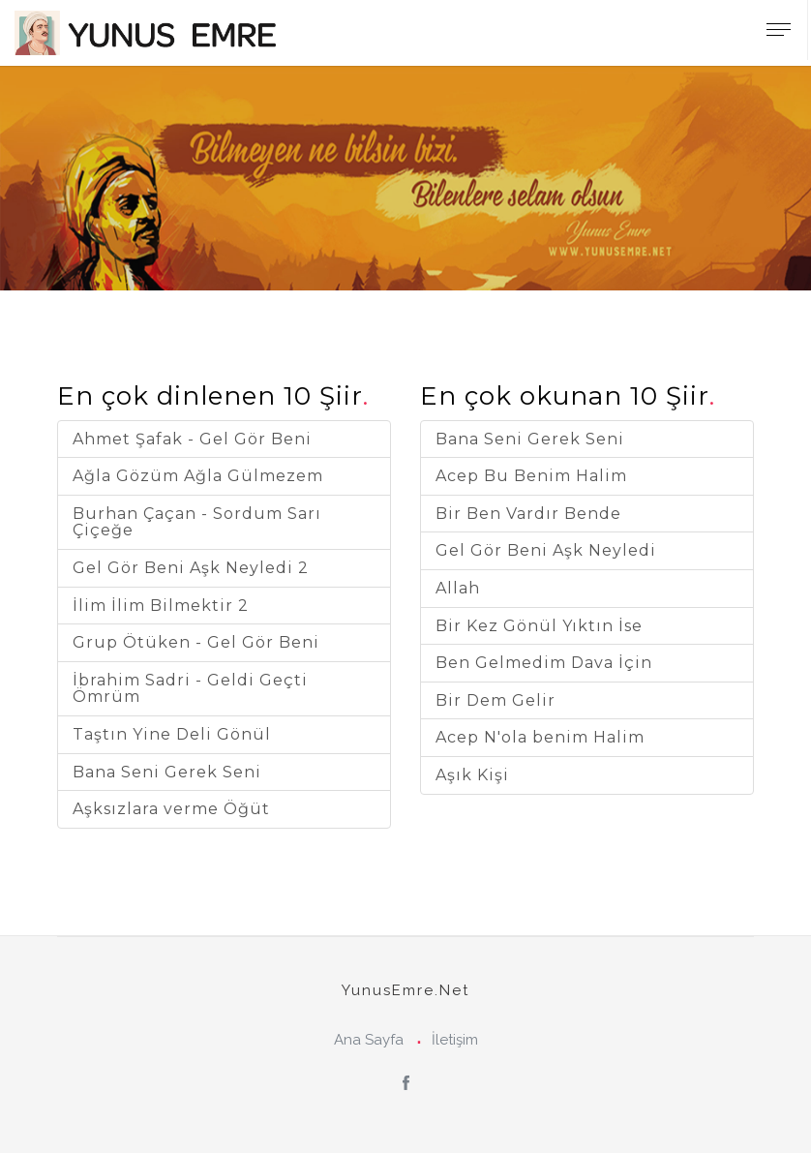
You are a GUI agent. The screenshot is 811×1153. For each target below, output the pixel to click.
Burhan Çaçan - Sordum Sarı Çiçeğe (197, 522)
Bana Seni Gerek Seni (167, 772)
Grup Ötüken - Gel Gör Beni (196, 642)
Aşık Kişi (472, 775)
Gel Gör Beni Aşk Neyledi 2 (191, 568)
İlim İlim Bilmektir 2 (161, 605)
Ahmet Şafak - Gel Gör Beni (192, 439)
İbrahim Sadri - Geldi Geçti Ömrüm (190, 689)
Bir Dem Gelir (496, 700)
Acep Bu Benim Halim (531, 476)
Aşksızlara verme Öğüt (171, 809)
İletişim (455, 1039)
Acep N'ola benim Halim (540, 737)
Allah (458, 588)
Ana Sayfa (369, 1039)
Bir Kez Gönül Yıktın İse (539, 626)
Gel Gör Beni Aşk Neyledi (546, 550)
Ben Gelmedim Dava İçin (544, 662)
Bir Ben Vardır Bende (528, 513)
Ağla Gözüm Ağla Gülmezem (198, 476)
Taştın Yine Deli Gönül (172, 734)
